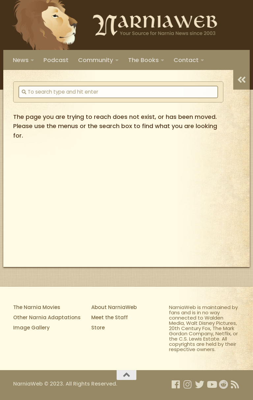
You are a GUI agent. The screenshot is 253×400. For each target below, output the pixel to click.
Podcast (56, 60)
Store (98, 327)
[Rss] (235, 384)
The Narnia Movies (36, 307)
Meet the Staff (109, 317)
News (21, 60)
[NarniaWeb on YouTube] (211, 384)
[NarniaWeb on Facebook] (176, 384)
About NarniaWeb (114, 307)
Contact (186, 60)
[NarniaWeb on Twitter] (199, 384)
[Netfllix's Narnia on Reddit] (223, 384)
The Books (143, 60)
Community (95, 60)
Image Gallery (31, 327)
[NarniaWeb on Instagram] (187, 384)
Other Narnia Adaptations (47, 317)
